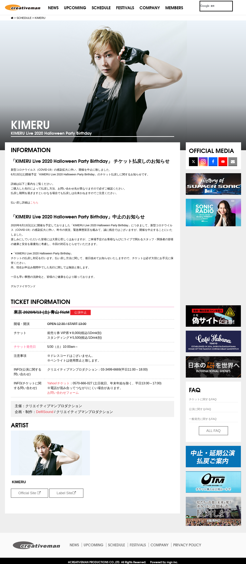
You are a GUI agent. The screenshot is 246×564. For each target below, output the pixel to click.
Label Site (66, 493)
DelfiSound (44, 412)
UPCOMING (75, 7)
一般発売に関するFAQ (202, 418)
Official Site (29, 493)
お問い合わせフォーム (63, 392)
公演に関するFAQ (200, 409)
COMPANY (150, 7)
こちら (34, 202)
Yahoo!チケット (58, 383)
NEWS (53, 7)
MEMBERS (174, 7)
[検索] (211, 6)
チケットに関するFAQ (202, 399)
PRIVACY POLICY (187, 544)
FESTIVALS (125, 7)
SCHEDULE (101, 7)
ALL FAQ (213, 431)
